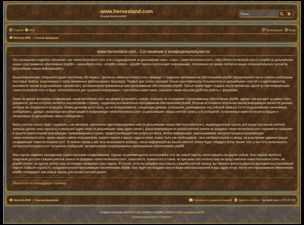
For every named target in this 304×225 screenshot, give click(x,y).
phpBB (127, 212)
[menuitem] (30, 30)
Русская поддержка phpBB (188, 212)
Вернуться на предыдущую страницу (40, 183)
